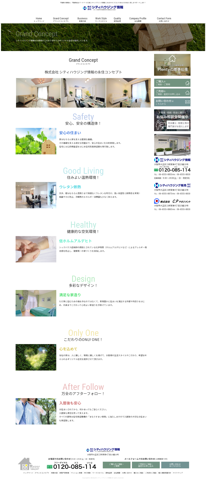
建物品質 (109, 473)
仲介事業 (87, 473)
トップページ (28, 473)
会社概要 (117, 473)
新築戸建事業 (64, 473)
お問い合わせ (127, 473)
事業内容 (54, 473)
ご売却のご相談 (150, 473)
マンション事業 (76, 473)
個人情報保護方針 (164, 473)
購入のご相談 (138, 473)
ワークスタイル (98, 473)
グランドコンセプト (42, 473)
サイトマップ (178, 473)
